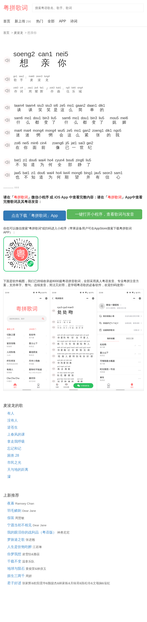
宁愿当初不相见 (20, 525)
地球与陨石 (16, 568)
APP (62, 21)
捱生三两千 (16, 576)
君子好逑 (14, 583)
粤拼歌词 (15, 7)
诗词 (73, 21)
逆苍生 (12, 427)
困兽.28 (13, 455)
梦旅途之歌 (16, 539)
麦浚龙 (18, 32)
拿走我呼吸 (16, 441)
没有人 (12, 420)
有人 (10, 413)
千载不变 (14, 561)
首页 (6, 21)
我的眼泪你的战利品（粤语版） (32, 532)
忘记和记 (14, 448)
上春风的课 (16, 434)
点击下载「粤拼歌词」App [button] (34, 215)
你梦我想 (14, 554)
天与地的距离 (17, 469)
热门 (39, 21)
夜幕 (11, 503)
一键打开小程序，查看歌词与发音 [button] (104, 214)
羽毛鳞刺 (14, 510)
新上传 (23, 21)
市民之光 (14, 462)
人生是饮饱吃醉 (20, 547)
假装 (11, 518)
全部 (51, 21)
